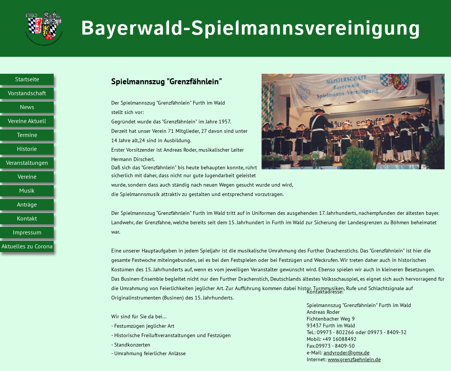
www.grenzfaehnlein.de (354, 359)
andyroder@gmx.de (346, 352)
